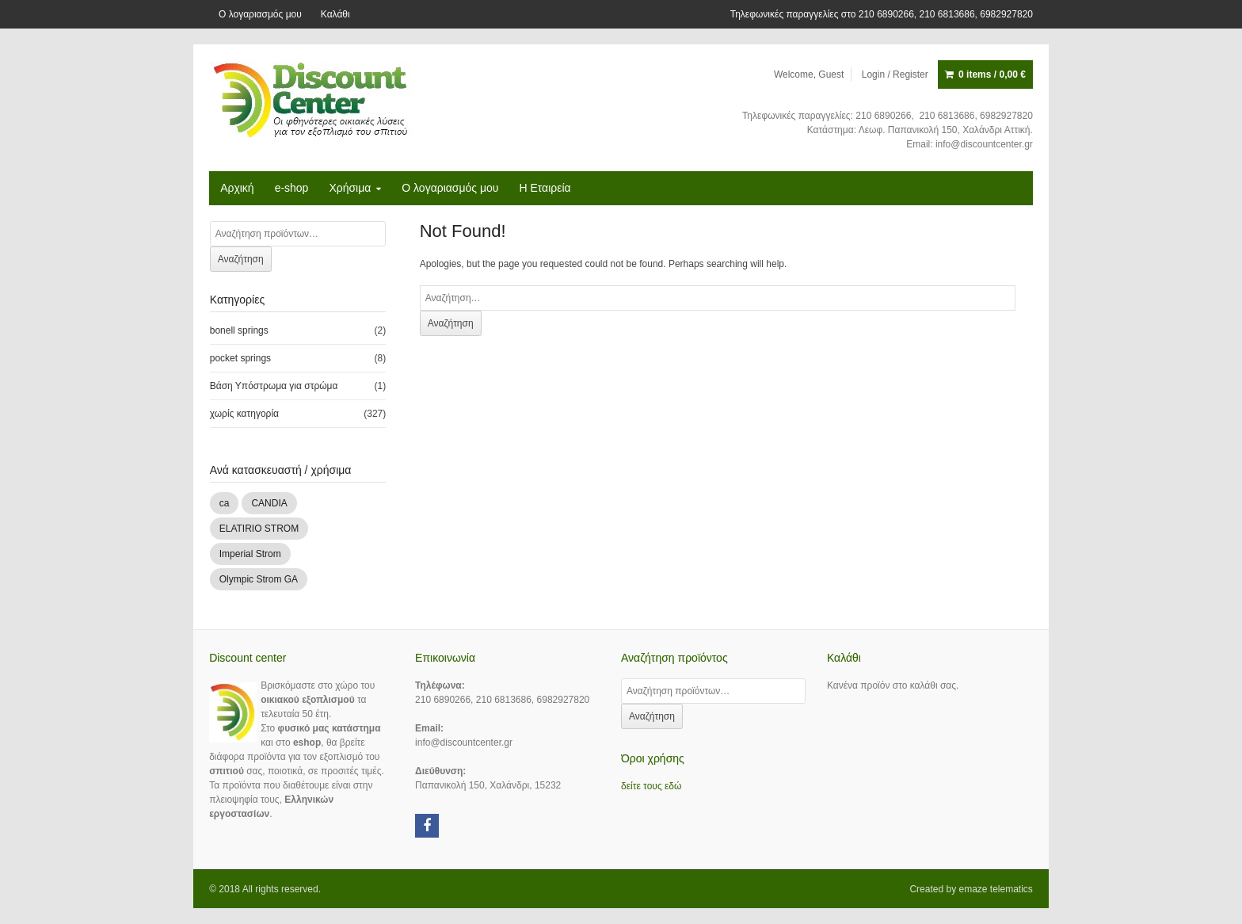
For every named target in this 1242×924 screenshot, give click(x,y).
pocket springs (240, 358)
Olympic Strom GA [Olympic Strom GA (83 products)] (258, 579)
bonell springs (239, 330)
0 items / (992, 74)
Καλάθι (335, 14)
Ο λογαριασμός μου (260, 14)
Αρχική (237, 187)
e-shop (292, 187)
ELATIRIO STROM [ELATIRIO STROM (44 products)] (259, 528)
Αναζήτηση (241, 259)
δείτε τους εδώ (651, 786)
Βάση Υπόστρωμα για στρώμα (274, 385)
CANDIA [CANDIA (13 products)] (269, 503)
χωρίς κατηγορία (244, 413)
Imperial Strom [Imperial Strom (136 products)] (250, 553)
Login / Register (895, 74)
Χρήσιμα (350, 187)
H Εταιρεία (544, 187)
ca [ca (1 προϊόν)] (224, 503)
